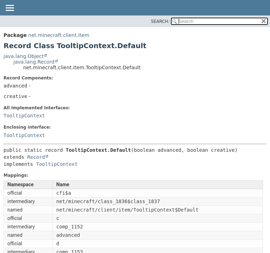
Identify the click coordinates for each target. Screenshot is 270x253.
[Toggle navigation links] (9, 8)
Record (36, 157)
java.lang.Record (33, 62)
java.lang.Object (24, 56)
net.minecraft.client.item (58, 35)
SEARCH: (160, 21)
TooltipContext (24, 115)
